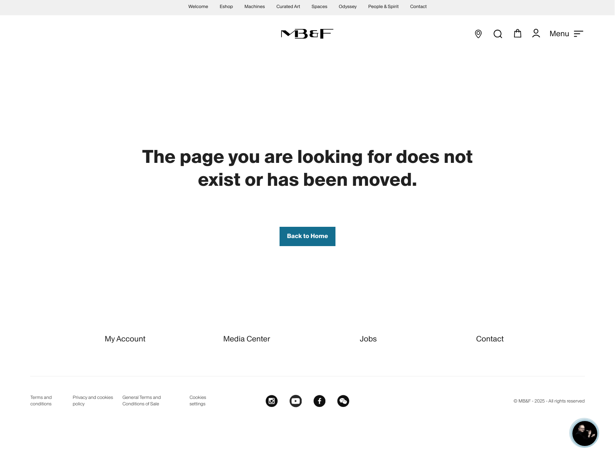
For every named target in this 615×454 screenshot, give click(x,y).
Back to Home (307, 236)
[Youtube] (296, 401)
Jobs (368, 338)
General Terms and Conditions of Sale (141, 400)
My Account (125, 338)
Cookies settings (197, 400)
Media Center (246, 338)
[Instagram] (271, 401)
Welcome (198, 7)
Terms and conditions (40, 400)
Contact (490, 338)
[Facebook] (319, 401)
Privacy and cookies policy (93, 400)
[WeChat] (343, 401)
